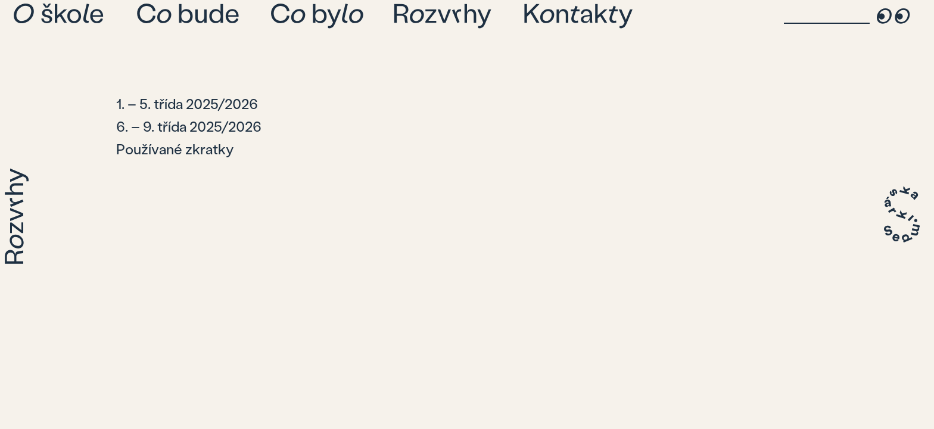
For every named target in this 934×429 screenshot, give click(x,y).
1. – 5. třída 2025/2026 (187, 103)
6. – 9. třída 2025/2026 (188, 126)
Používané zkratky (175, 148)
